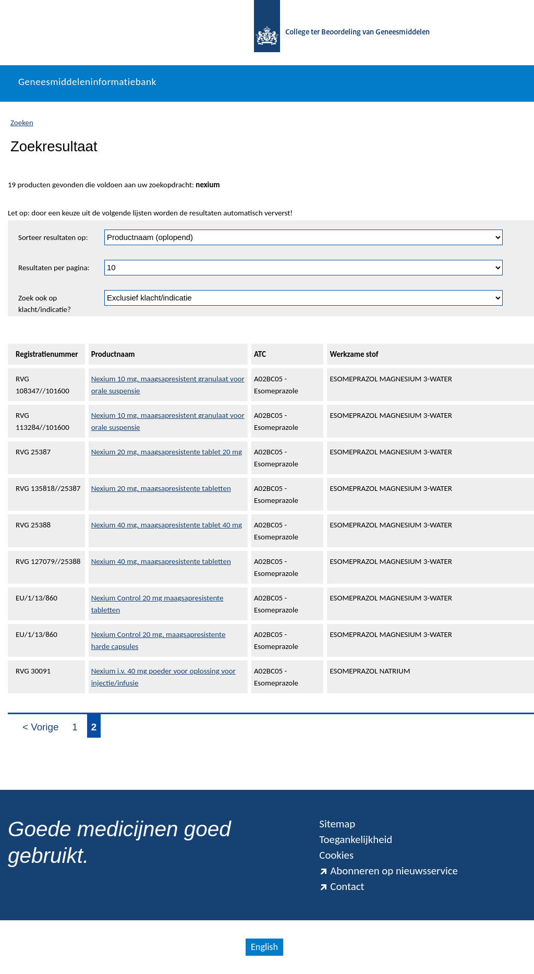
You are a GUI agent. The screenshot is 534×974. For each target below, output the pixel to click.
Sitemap (337, 824)
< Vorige (40, 727)
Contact (341, 886)
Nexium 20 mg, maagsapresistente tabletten (161, 488)
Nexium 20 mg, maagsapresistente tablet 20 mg (166, 451)
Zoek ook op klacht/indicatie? (44, 304)
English (264, 947)
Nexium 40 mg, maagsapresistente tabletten (161, 561)
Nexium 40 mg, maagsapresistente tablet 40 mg (166, 525)
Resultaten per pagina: (54, 267)
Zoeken (21, 122)
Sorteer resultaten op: (53, 237)
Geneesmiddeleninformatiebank (87, 82)
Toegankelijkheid (355, 839)
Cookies (336, 855)
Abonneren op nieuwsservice (388, 870)
